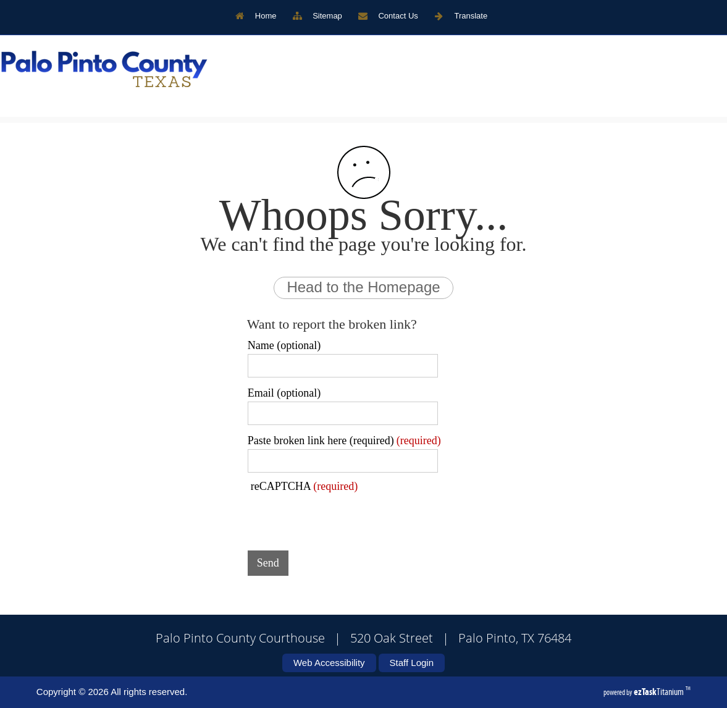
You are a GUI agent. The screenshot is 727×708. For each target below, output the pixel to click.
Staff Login (412, 662)
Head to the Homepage (363, 287)
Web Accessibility (329, 662)
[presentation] (341, 517)
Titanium (660, 691)
